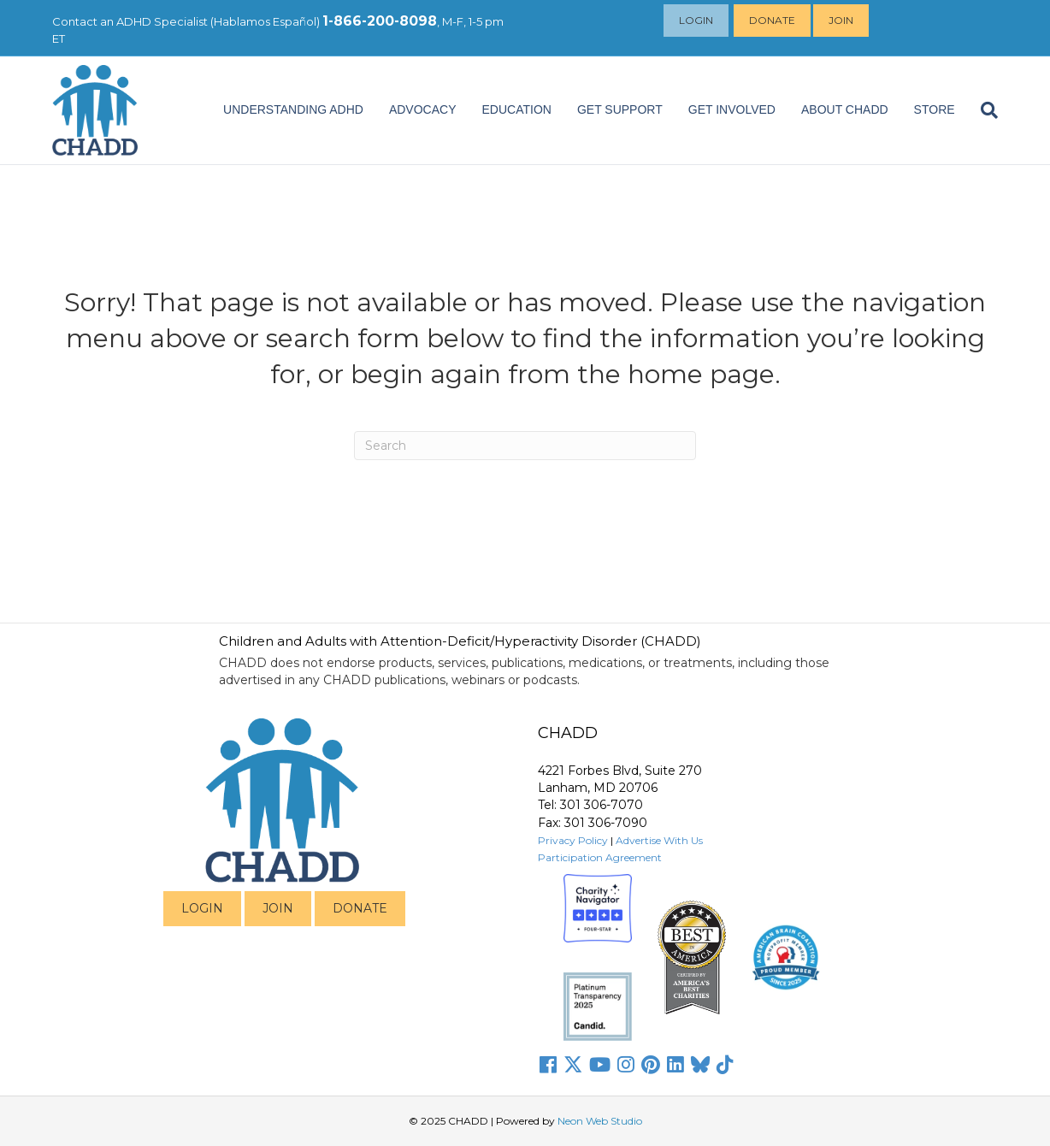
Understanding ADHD (293, 109)
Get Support (620, 109)
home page (701, 374)
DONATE (360, 908)
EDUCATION (517, 109)
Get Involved (732, 109)
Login (698, 20)
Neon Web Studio (599, 1120)
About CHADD (844, 109)
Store (934, 109)
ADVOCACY (423, 109)
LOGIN (202, 908)
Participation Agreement (600, 857)
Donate (774, 20)
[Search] (983, 110)
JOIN (277, 908)
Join (842, 20)
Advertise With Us (659, 840)
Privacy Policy (573, 840)
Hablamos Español (265, 21)
